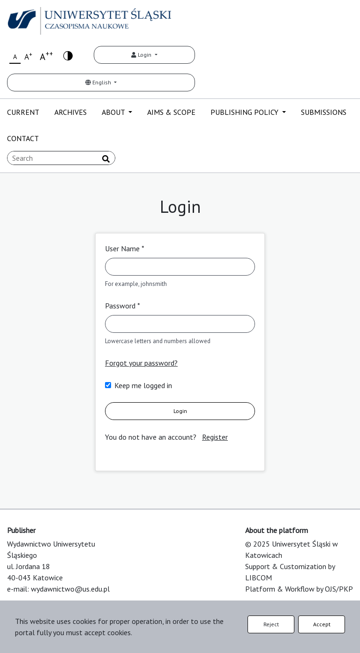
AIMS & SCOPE (171, 112)
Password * (122, 305)
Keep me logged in (143, 385)
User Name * (124, 248)
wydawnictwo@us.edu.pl (70, 588)
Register (215, 437)
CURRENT (23, 112)
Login (142, 54)
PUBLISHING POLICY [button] (245, 112)
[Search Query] (61, 158)
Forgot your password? (141, 363)
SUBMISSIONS (323, 112)
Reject (271, 624)
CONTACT (23, 138)
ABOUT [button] (114, 112)
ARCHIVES (70, 112)
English (98, 82)
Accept (321, 624)
